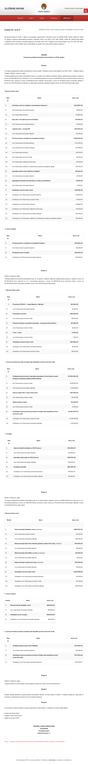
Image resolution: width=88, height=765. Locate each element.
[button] (86, 11)
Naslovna (20, 18)
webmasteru (52, 760)
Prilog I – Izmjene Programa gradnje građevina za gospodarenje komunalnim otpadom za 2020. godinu (34, 741)
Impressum (54, 18)
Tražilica (41, 18)
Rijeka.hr (67, 18)
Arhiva (31, 18)
